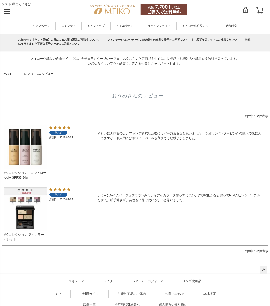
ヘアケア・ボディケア (147, 281)
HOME (7, 73)
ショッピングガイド (157, 25)
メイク (108, 281)
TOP (57, 294)
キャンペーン (41, 25)
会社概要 (209, 294)
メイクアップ (96, 25)
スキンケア (68, 25)
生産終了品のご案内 (132, 294)
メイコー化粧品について (198, 25)
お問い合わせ (174, 294)
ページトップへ (263, 270)
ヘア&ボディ (124, 25)
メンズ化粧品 (191, 281)
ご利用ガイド (89, 294)
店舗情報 (232, 25)
